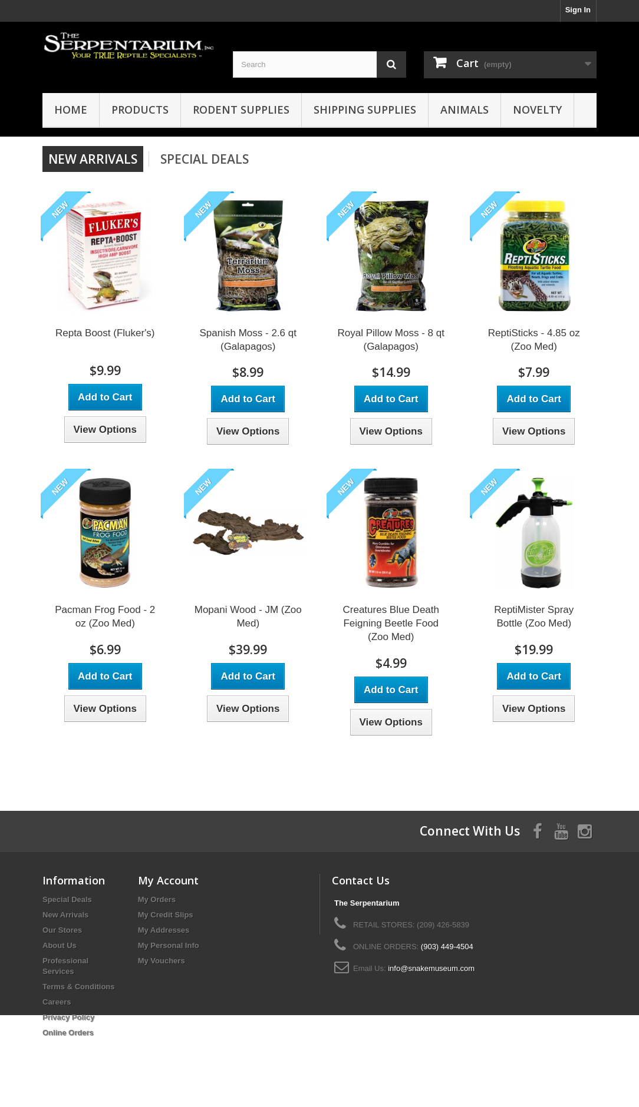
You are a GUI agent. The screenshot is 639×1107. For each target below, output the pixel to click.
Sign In (578, 9)
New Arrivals (65, 914)
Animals (464, 109)
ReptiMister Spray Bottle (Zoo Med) (534, 616)
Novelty (537, 109)
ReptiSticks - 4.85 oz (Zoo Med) (534, 339)
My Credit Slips (165, 914)
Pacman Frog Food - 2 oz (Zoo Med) (105, 616)
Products (140, 109)
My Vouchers (161, 960)
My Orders (157, 899)
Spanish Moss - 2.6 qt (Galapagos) (248, 339)
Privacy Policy (68, 1017)
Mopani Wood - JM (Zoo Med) (248, 616)
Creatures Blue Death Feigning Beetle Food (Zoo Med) (391, 623)
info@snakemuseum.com (431, 968)
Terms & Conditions (78, 986)
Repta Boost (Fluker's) (105, 333)
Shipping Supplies (365, 109)
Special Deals (204, 159)
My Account (168, 880)
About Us (59, 945)
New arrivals (92, 159)
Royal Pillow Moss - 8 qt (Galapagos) (391, 339)
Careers (56, 1001)
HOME (70, 109)
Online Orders (68, 1032)
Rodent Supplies (241, 109)
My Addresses (164, 930)
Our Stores (62, 930)
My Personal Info (168, 945)
